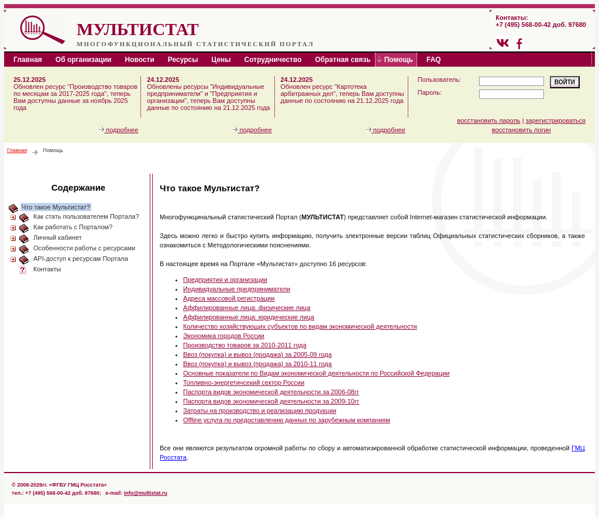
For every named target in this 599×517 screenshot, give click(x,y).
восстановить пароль (489, 120)
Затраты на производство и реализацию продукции (259, 410)
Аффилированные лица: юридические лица (248, 316)
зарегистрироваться (556, 120)
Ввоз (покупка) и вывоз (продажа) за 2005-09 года (257, 354)
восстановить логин (521, 129)
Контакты (47, 269)
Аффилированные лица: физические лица (247, 307)
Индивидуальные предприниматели (236, 288)
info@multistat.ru (145, 493)
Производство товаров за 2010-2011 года (245, 345)
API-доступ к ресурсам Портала (80, 258)
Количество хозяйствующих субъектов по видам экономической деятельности (300, 326)
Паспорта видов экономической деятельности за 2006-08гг (271, 391)
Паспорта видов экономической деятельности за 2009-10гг (271, 401)
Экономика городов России (223, 335)
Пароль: (430, 92)
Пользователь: (439, 79)
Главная (17, 150)
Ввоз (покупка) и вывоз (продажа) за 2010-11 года (257, 363)
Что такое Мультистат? (56, 207)
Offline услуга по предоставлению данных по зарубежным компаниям (286, 419)
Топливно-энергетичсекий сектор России (243, 382)
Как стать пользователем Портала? (86, 216)
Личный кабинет (57, 237)
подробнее (118, 129)
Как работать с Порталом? (72, 226)
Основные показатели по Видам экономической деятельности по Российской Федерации (316, 373)
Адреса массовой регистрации (228, 298)
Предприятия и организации (225, 279)
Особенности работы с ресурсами (84, 247)
